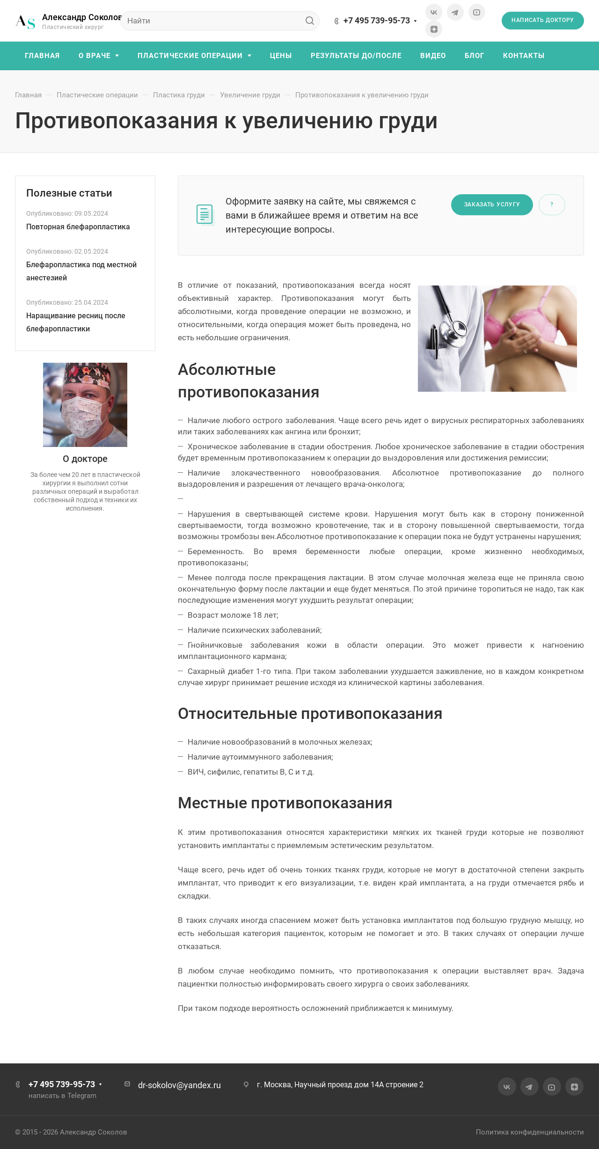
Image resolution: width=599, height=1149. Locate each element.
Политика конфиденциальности (530, 1132)
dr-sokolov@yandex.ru (179, 1085)
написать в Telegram (62, 1095)
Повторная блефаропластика (78, 226)
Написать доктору (542, 20)
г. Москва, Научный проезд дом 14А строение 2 (340, 1084)
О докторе (85, 458)
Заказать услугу (492, 204)
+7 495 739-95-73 (376, 20)
